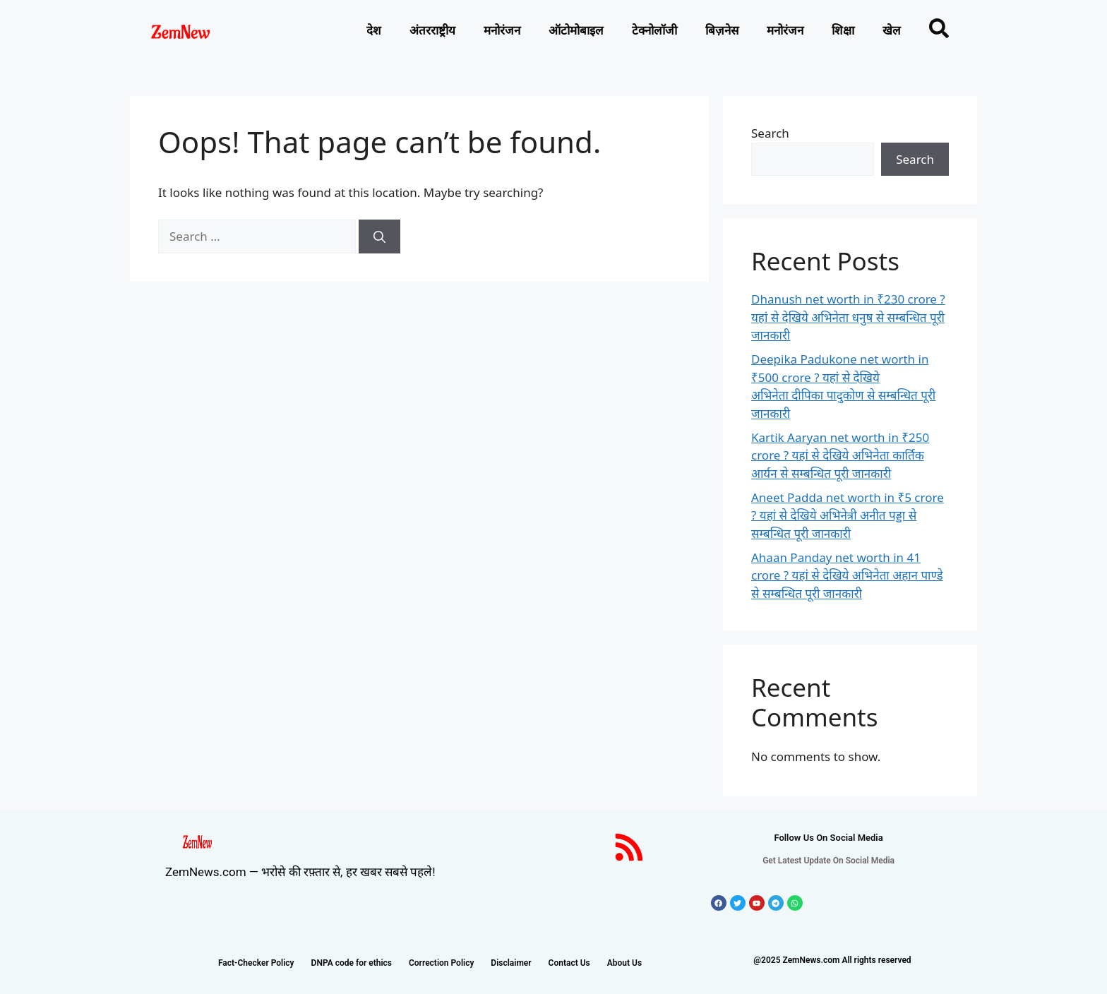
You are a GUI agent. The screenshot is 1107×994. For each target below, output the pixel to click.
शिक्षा (843, 30)
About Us (624, 963)
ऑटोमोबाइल (576, 30)
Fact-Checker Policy (256, 963)
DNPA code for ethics (351, 963)
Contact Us (569, 963)
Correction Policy (441, 963)
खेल (891, 30)
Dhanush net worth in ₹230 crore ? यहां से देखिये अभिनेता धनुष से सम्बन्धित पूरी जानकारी (848, 317)
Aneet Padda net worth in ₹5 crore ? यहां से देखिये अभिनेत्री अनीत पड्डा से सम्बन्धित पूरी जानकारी (847, 515)
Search (770, 133)
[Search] (379, 236)
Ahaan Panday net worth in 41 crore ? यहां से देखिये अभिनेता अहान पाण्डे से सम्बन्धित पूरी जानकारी (847, 575)
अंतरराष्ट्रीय (432, 30)
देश (373, 30)
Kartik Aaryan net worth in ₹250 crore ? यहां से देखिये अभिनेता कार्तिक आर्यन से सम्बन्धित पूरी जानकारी (840, 455)
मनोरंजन (502, 30)
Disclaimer (511, 963)
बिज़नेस (721, 30)
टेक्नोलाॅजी (654, 30)
